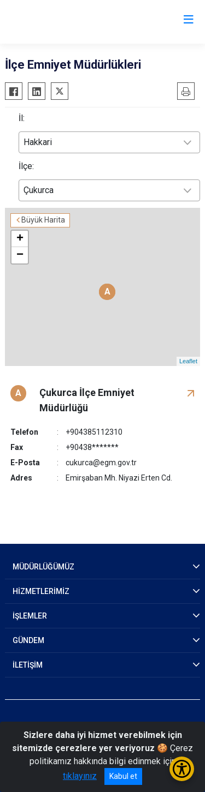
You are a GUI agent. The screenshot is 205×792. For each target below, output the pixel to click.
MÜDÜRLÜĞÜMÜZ (43, 566)
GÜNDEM (28, 640)
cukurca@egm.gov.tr (101, 462)
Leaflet (188, 361)
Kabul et (123, 776)
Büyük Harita (43, 219)
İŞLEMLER (30, 615)
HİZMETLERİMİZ (41, 591)
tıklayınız (80, 776)
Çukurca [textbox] (39, 190)
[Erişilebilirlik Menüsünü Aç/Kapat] (181, 769)
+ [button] (20, 239)
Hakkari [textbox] (38, 142)
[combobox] (109, 142)
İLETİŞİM (28, 665)
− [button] (20, 255)
